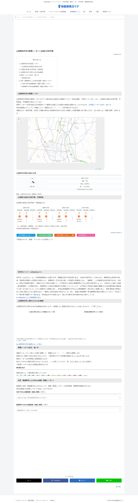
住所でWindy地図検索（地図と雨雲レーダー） (36, 83)
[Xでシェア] (29, 480)
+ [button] (18, 119)
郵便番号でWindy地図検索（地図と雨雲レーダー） (38, 86)
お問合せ (52, 500)
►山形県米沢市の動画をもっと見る (29, 344)
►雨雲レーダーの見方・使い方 (100, 105)
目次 (34, 60)
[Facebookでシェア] (55, 480)
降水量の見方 (26, 78)
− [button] (18, 122)
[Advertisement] (69, 35)
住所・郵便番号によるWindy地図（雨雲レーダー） (36, 80)
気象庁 (119, 232)
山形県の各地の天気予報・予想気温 (31, 69)
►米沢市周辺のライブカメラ (86, 235)
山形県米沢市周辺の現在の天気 (32, 66)
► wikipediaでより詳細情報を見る (28, 297)
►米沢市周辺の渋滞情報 (45, 235)
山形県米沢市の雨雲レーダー (29, 63)
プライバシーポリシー (42, 500)
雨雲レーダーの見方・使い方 (29, 75)
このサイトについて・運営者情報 (24, 500)
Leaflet (96, 169)
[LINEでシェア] (109, 480)
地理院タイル (101, 169)
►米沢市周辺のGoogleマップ (26, 235)
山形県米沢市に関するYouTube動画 (31, 72)
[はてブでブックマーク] (82, 480)
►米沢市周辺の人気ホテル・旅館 (65, 235)
